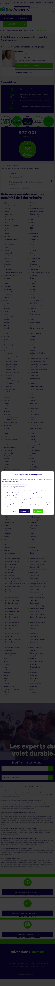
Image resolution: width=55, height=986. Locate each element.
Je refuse (13, 511)
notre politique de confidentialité (12, 506)
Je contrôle (24, 511)
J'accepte (38, 511)
